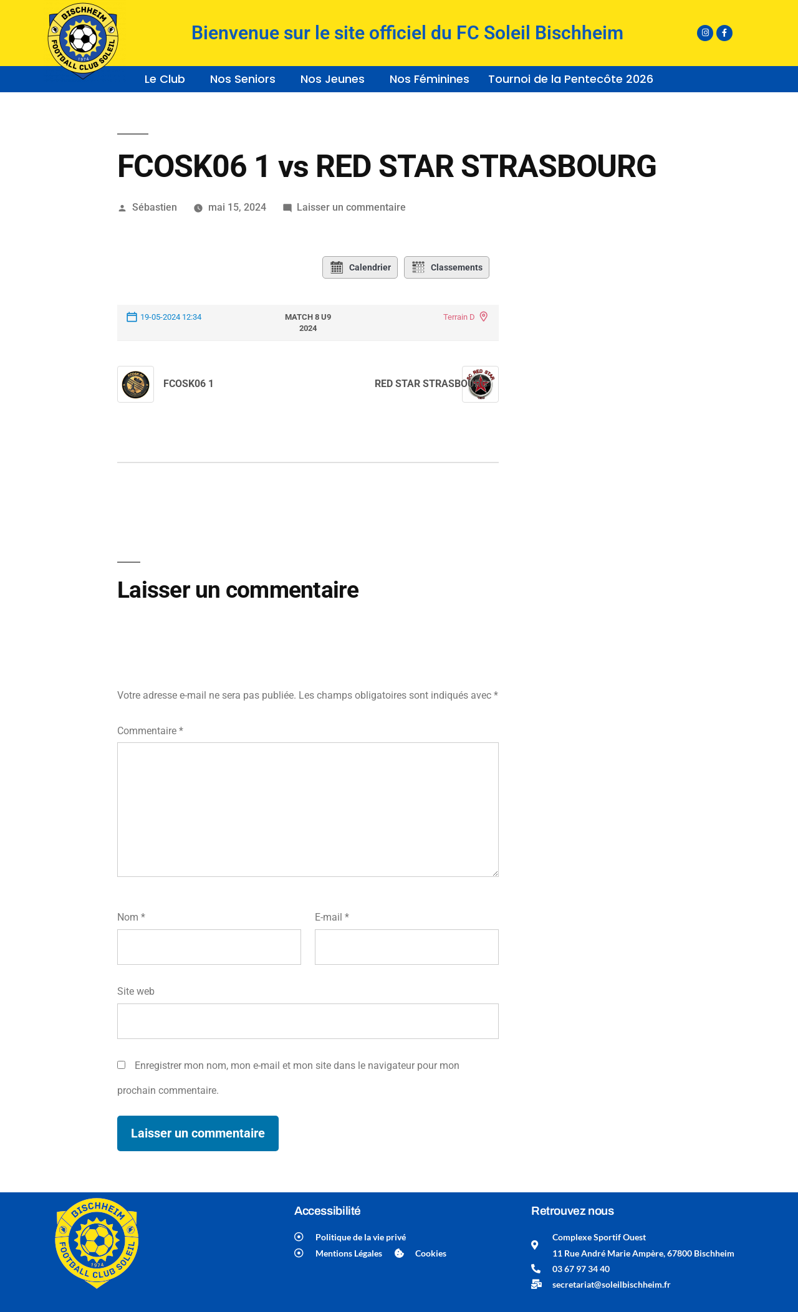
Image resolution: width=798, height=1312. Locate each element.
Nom (131, 917)
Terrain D (459, 317)
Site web (136, 991)
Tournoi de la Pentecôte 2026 (570, 79)
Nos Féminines (429, 79)
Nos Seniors (243, 79)
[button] (168, 79)
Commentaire (150, 731)
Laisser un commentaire (351, 207)
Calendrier (360, 267)
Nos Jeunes (332, 79)
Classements (447, 267)
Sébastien (154, 207)
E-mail (332, 917)
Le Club (165, 79)
